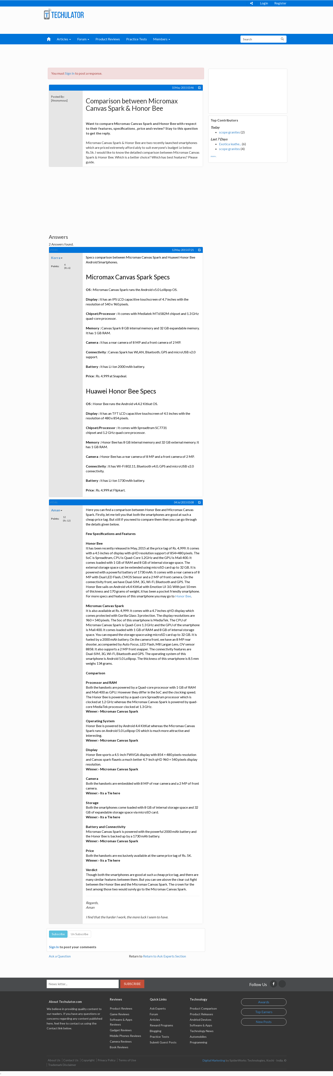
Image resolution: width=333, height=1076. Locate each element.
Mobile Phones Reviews (125, 1036)
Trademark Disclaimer (62, 1065)
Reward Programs (161, 1025)
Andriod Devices (200, 1019)
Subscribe (132, 984)
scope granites (229, 132)
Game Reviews (119, 1014)
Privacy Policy (106, 1060)
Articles (155, 1019)
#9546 (53, 502)
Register (280, 3)
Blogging (155, 1031)
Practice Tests (136, 39)
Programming (198, 1042)
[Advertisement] (144, 54)
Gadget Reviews (121, 1030)
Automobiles (198, 1036)
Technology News (202, 1031)
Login (264, 3)
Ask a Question (60, 956)
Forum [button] (83, 39)
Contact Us (70, 1060)
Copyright (88, 1060)
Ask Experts (158, 1008)
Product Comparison (203, 1008)
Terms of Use (127, 1060)
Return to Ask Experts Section (164, 956)
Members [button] (161, 39)
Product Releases (201, 1014)
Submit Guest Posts (163, 1042)
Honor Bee (183, 596)
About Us (54, 1060)
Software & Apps (201, 1025)
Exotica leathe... (230, 144)
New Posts (264, 1022)
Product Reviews (108, 39)
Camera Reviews (121, 1041)
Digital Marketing (214, 1060)
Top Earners (263, 1012)
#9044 (53, 250)
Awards (263, 1002)
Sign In (69, 73)
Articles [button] (64, 39)
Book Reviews (119, 1047)
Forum (154, 1014)
